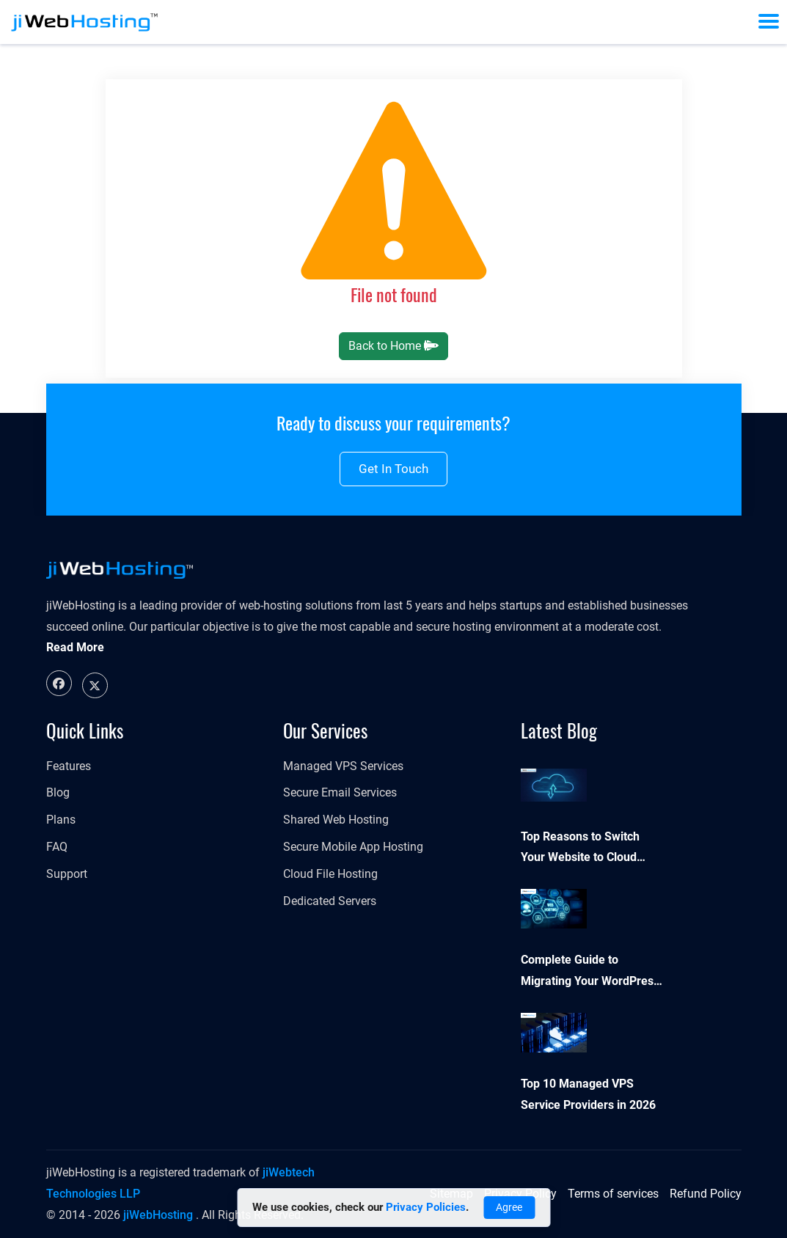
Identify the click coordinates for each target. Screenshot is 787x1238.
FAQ (56, 847)
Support (66, 874)
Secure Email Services (340, 792)
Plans (61, 820)
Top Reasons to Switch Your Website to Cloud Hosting (580, 849)
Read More (75, 647)
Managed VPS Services (343, 766)
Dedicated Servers (329, 901)
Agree (509, 1207)
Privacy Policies (426, 1207)
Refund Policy (706, 1194)
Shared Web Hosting (336, 820)
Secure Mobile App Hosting (353, 847)
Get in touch (393, 468)
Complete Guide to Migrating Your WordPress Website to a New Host (590, 972)
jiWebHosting (158, 1215)
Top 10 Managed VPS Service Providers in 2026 (588, 1094)
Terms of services (613, 1194)
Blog (58, 792)
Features (68, 766)
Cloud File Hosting (330, 874)
